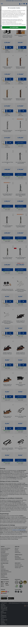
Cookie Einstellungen (14, 19)
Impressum (23, 24)
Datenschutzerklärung (6, 24)
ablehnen (4, 22)
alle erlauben (20, 15)
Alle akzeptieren (14, 27)
